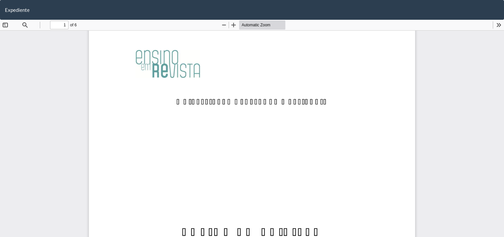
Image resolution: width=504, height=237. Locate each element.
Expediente (17, 10)
